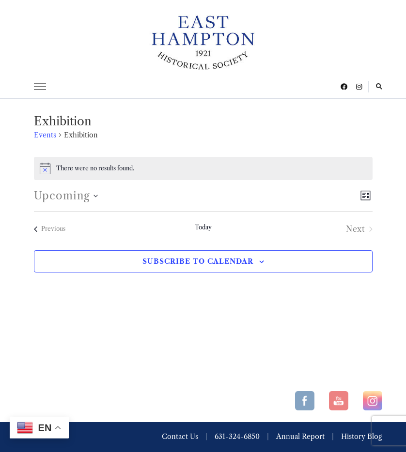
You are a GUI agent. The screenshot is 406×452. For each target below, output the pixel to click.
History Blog (361, 436)
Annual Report (300, 436)
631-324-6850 (237, 436)
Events (45, 135)
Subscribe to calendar (197, 261)
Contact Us (180, 436)
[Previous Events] (49, 229)
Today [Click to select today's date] (203, 227)
